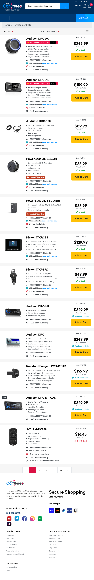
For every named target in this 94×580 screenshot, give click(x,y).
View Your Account (56, 535)
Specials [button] (85, 18)
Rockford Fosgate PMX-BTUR (46, 366)
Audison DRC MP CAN (41, 397)
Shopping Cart (54, 538)
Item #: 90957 (81, 365)
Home (7, 25)
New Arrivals (11, 541)
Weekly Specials (12, 551)
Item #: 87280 (81, 38)
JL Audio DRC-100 (38, 121)
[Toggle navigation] (6, 18)
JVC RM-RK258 (36, 429)
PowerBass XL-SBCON (41, 158)
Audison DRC (35, 334)
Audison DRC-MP (38, 306)
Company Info (54, 551)
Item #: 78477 (81, 158)
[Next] (68, 470)
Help (77, 5)
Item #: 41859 (81, 428)
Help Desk (53, 548)
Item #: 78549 (81, 200)
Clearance (10, 535)
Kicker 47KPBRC (37, 269)
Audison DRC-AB (37, 79)
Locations (52, 554)
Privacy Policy (11, 567)
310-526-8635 (81, 2)
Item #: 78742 (81, 269)
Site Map (52, 557)
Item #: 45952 (81, 120)
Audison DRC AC (37, 38)
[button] (49, 31)
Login (84, 6)
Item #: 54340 (81, 304)
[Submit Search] (64, 6)
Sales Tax (9, 570)
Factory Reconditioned (15, 554)
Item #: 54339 (81, 79)
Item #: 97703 (81, 397)
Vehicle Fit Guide (55, 541)
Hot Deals (10, 538)
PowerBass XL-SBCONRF (43, 200)
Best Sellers (10, 548)
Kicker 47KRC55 (37, 237)
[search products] (42, 6)
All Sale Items (11, 544)
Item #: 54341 (81, 334)
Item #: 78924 (81, 237)
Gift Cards (52, 544)
